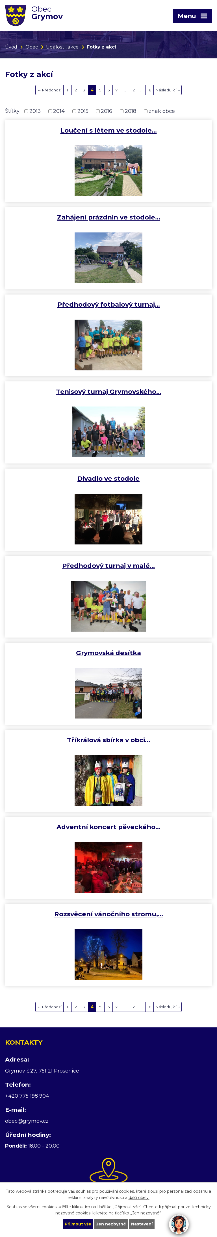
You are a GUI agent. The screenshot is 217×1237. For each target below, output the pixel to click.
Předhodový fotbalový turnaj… (108, 304)
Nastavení (142, 1224)
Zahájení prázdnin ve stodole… (108, 217)
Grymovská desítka (108, 653)
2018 (130, 111)
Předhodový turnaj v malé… (108, 566)
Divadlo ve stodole (108, 478)
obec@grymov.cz (27, 1121)
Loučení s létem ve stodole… (108, 130)
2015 (82, 111)
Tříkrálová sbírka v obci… (108, 740)
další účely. (139, 1197)
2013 (35, 111)
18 (149, 90)
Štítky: (12, 111)
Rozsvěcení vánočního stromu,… (108, 914)
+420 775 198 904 (27, 1096)
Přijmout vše (78, 1224)
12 (133, 90)
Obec (31, 47)
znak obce (162, 111)
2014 (59, 111)
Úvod (11, 47)
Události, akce (62, 47)
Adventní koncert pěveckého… (108, 827)
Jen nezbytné (111, 1224)
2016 (106, 111)
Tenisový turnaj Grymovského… (108, 392)
